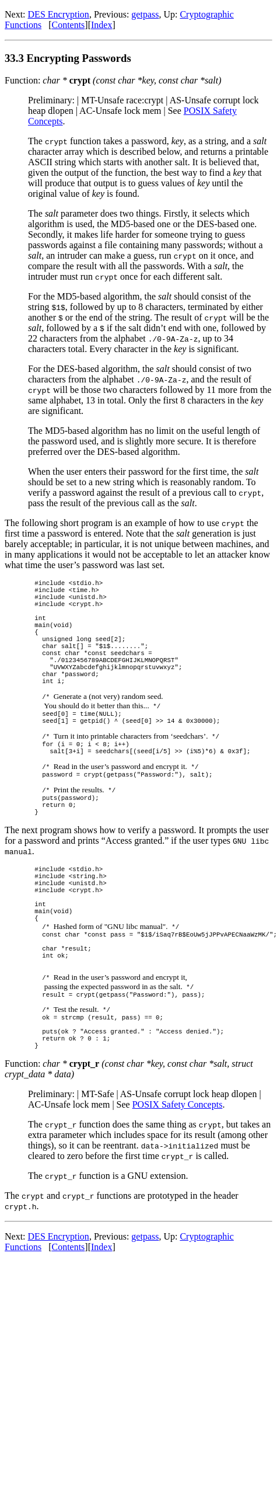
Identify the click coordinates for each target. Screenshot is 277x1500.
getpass (145, 14)
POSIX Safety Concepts (177, 1185)
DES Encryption (58, 14)
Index (101, 25)
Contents (68, 25)
